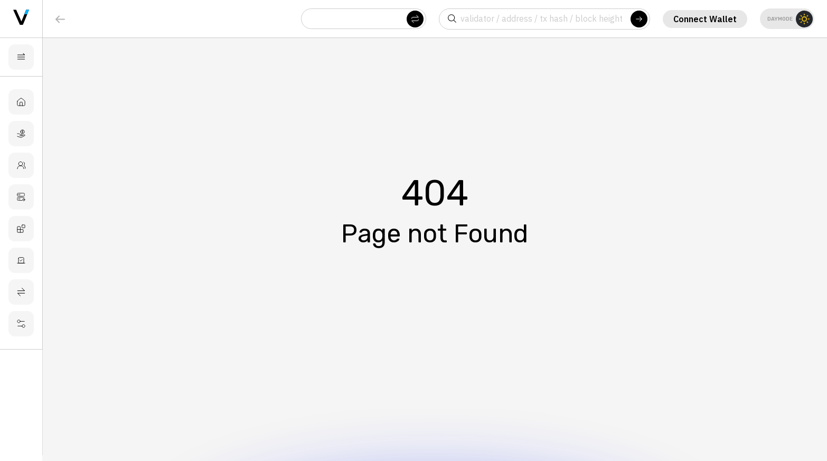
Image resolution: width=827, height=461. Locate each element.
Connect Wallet (704, 19)
